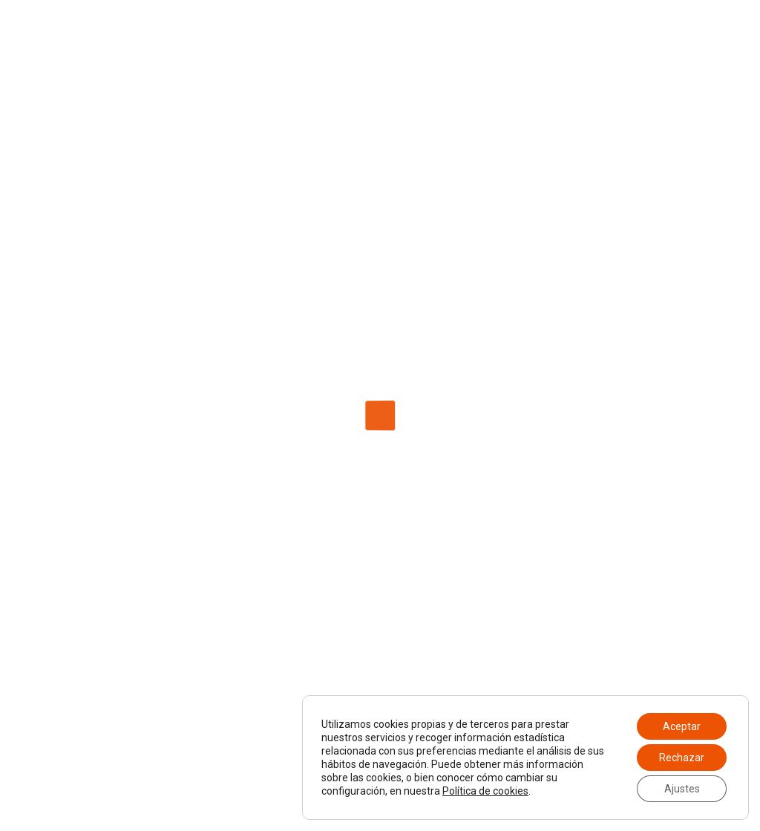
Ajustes (682, 789)
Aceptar (682, 726)
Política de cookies (485, 791)
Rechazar (681, 757)
